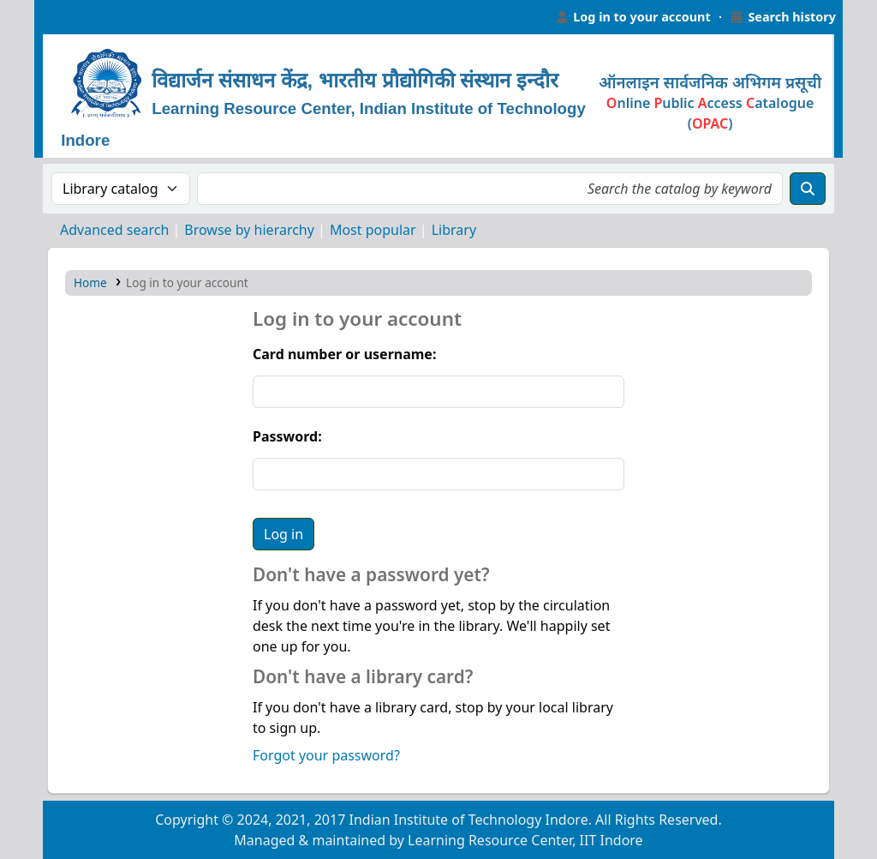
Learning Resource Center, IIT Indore (77, 17)
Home (90, 282)
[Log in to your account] (633, 17)
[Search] (808, 188)
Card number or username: (344, 354)
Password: (287, 436)
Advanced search (114, 229)
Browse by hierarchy (249, 229)
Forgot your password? (326, 755)
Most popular (373, 229)
